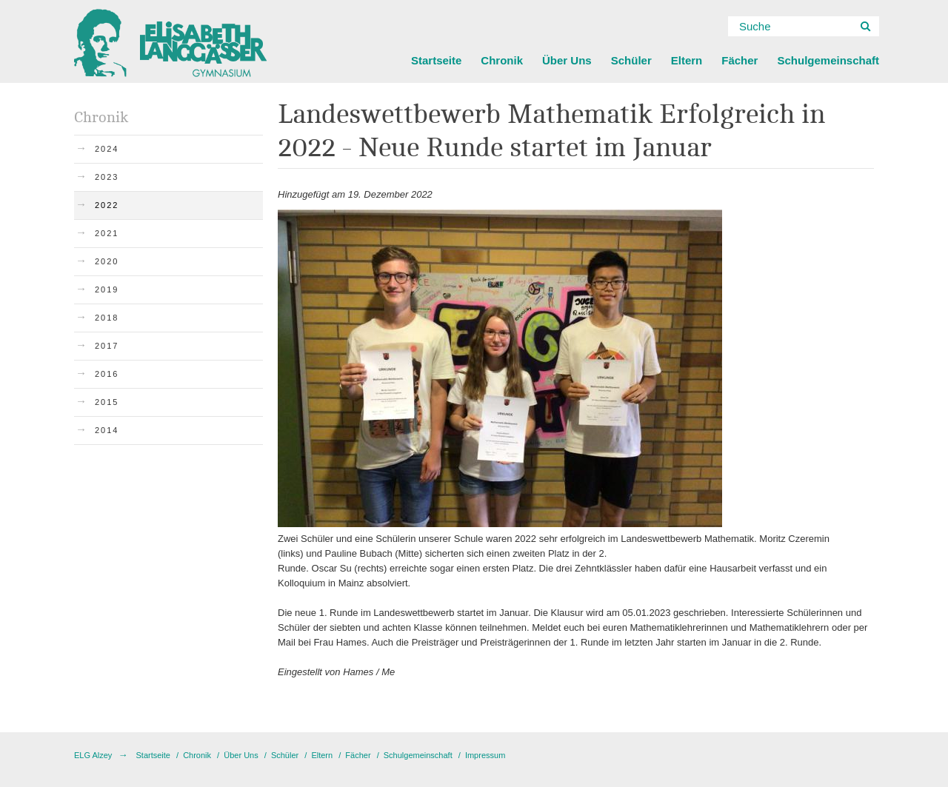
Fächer (739, 60)
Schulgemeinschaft (828, 60)
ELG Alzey (93, 755)
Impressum (485, 755)
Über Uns (567, 60)
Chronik (502, 60)
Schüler (631, 60)
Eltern (687, 60)
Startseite (436, 60)
